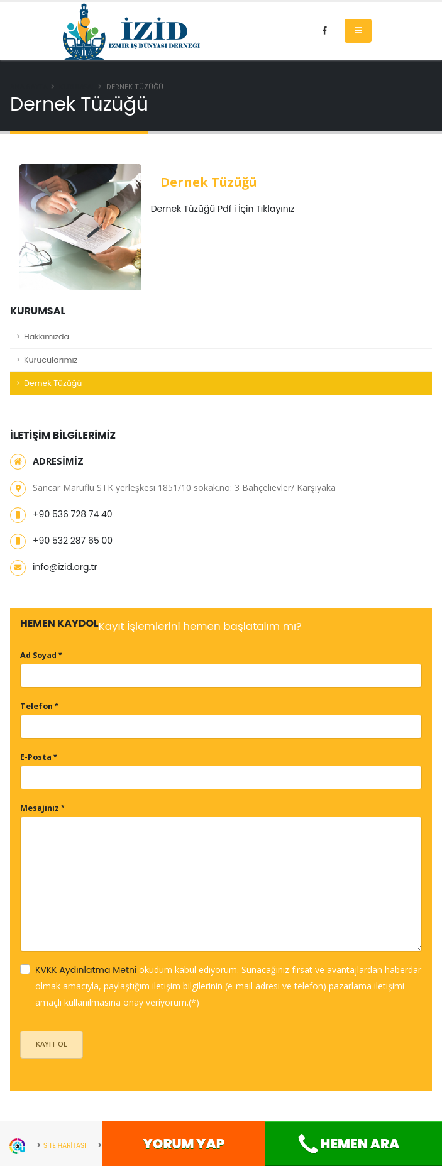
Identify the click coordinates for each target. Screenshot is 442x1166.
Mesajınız (39, 808)
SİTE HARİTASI (66, 1145)
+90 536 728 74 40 (73, 514)
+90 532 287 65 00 (73, 540)
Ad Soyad (38, 655)
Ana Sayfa (29, 87)
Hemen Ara (348, 1144)
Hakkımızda (46, 336)
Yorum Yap (184, 1144)
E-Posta (36, 757)
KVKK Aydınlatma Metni (85, 970)
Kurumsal (77, 87)
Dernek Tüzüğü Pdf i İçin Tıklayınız (223, 208)
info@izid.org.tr (65, 567)
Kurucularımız (50, 360)
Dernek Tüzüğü (53, 383)
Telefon (36, 706)
